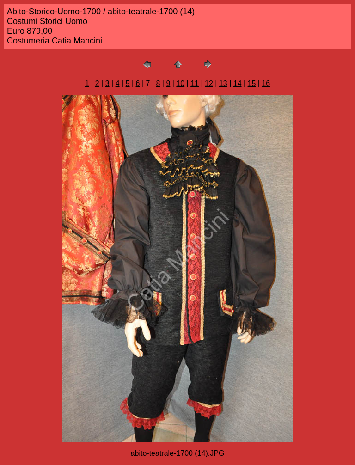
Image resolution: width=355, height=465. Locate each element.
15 (252, 83)
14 (237, 83)
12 (209, 83)
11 (194, 83)
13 (223, 83)
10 (180, 83)
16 (266, 83)
